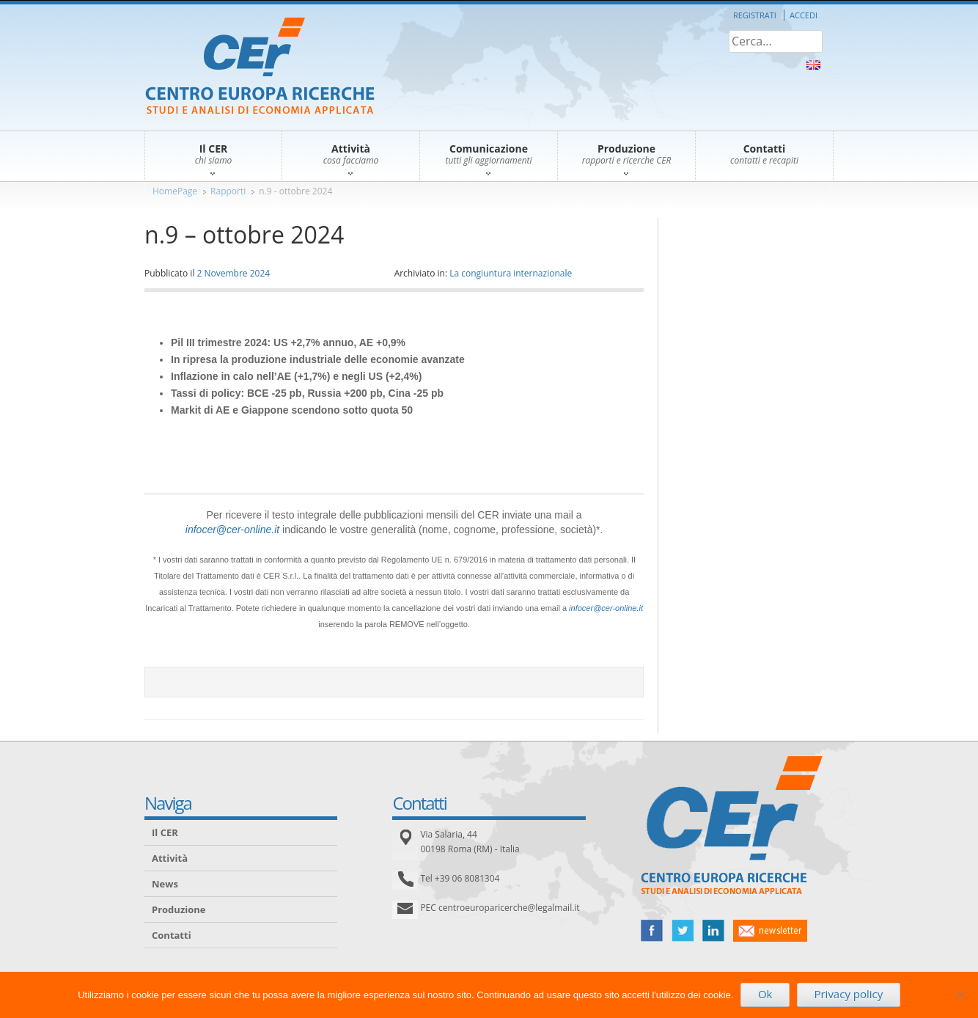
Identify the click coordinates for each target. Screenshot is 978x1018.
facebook (652, 931)
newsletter (770, 931)
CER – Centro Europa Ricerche (259, 67)
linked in (713, 931)
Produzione (178, 909)
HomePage (174, 191)
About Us (813, 64)
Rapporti (228, 191)
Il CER (165, 832)
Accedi (803, 15)
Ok (765, 993)
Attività (170, 858)
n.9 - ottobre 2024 (295, 191)
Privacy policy (848, 993)
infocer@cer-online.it (232, 529)
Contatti (171, 935)
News (165, 883)
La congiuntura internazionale (510, 273)
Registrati (754, 15)
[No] (959, 994)
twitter (683, 931)
